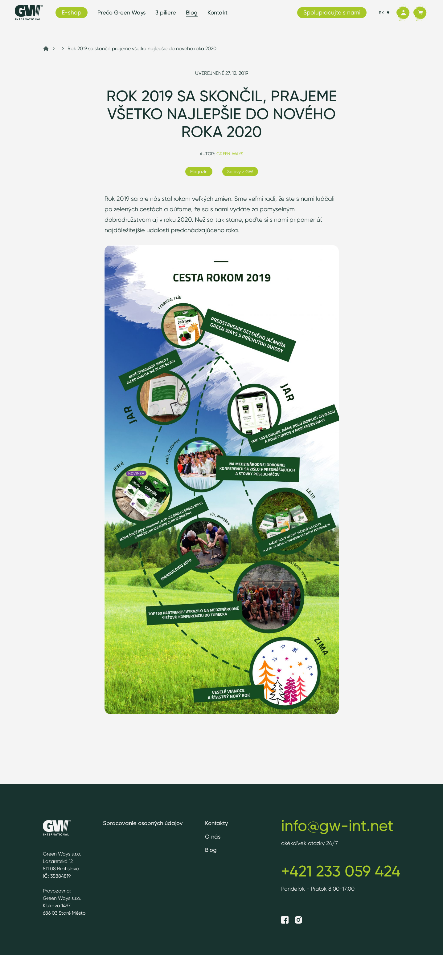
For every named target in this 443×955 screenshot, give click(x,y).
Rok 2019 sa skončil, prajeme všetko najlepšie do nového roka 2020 (142, 48)
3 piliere (165, 12)
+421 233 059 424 (340, 871)
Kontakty (216, 823)
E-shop (71, 12)
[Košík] (419, 12)
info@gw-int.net (337, 825)
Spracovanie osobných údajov (143, 823)
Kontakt (217, 12)
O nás (212, 836)
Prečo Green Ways (121, 12)
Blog (192, 12)
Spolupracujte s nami (331, 12)
